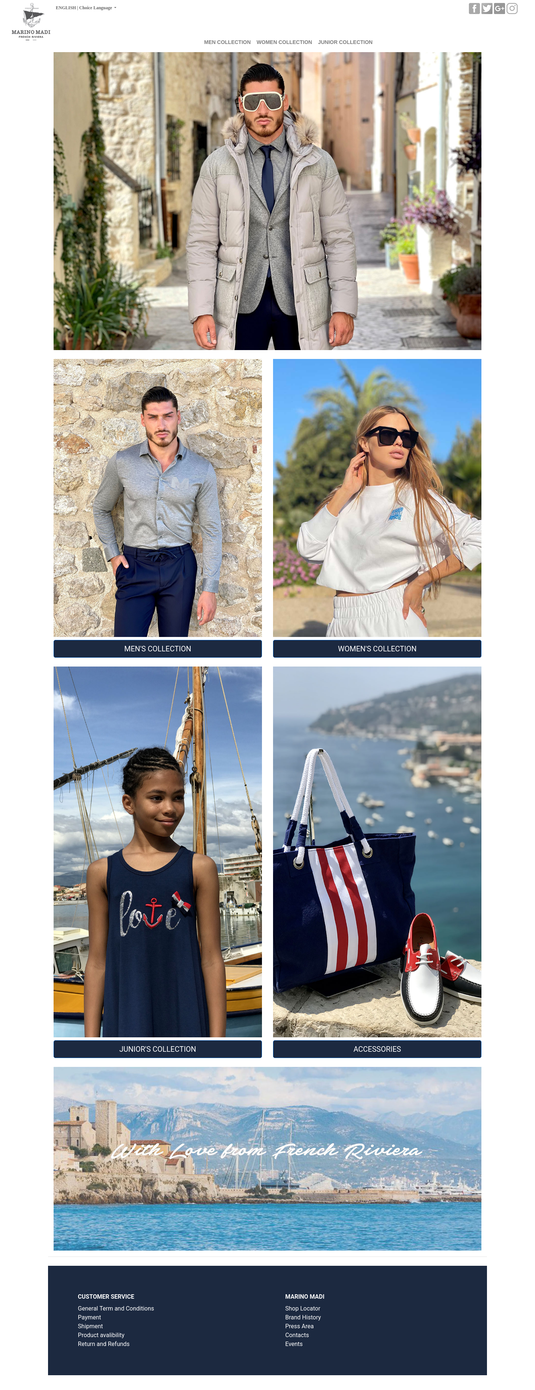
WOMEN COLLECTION (284, 42)
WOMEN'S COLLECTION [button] (377, 648)
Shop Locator (302, 1308)
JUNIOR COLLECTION (345, 42)
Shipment (90, 1326)
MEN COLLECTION (227, 42)
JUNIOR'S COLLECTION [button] (157, 1049)
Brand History (303, 1317)
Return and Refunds (104, 1343)
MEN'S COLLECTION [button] (157, 648)
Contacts (297, 1335)
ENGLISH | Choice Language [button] (84, 7)
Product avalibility (101, 1335)
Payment (89, 1317)
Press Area (299, 1326)
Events (294, 1343)
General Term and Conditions (116, 1308)
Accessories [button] (377, 1049)
